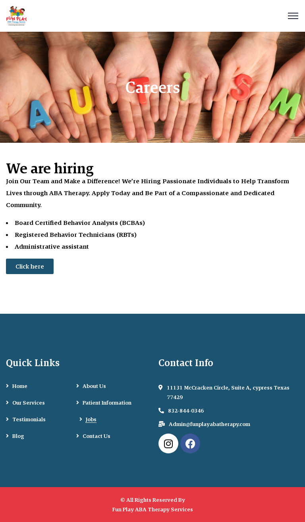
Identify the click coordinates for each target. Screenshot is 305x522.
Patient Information (107, 402)
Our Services (28, 402)
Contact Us (96, 435)
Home (19, 386)
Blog (18, 435)
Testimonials (29, 419)
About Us (94, 386)
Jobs (91, 419)
